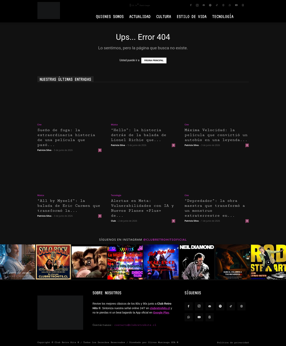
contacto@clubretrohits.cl (135, 325)
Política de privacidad (233, 342)
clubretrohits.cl (160, 308)
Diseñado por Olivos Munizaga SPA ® (153, 342)
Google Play (161, 312)
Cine (39, 124)
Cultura (163, 16)
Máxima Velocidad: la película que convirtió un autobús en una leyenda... (216, 135)
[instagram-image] (17, 261)
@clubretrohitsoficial (165, 239)
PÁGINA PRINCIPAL (153, 60)
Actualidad (140, 16)
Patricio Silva (44, 150)
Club (113, 220)
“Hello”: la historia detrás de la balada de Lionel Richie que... (138, 135)
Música (114, 124)
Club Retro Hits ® (67, 342)
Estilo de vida (192, 16)
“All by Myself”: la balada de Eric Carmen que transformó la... (68, 205)
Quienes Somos (110, 16)
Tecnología (223, 16)
